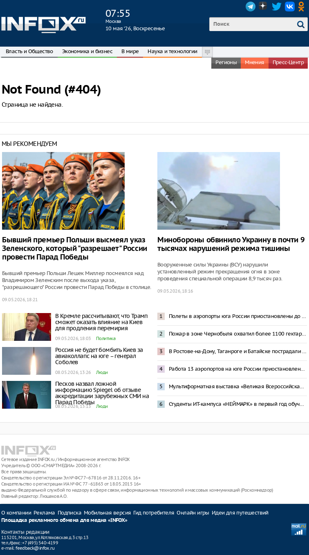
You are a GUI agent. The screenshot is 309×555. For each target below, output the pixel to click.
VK (290, 6)
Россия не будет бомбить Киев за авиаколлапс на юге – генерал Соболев (99, 356)
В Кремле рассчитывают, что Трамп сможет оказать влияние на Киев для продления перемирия (101, 322)
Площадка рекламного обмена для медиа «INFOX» (64, 520)
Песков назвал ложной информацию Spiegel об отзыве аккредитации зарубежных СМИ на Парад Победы (102, 393)
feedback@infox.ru (35, 548)
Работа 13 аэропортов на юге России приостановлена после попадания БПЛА (238, 369)
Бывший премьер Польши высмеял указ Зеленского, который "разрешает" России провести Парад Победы (74, 249)
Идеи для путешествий (240, 513)
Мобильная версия (107, 513)
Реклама (44, 513)
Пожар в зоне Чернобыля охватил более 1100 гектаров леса (238, 334)
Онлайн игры (193, 513)
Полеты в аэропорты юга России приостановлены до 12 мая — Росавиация (238, 316)
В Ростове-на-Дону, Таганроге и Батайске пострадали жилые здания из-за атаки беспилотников (238, 351)
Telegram (250, 6)
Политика (105, 338)
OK (303, 6)
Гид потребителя (153, 513)
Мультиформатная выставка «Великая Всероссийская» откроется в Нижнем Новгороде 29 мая (238, 386)
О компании (16, 513)
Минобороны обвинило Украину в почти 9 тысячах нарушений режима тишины (231, 244)
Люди (102, 372)
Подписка (69, 513)
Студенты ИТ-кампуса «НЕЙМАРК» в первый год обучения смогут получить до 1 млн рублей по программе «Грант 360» (238, 404)
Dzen (264, 6)
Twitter (277, 6)
